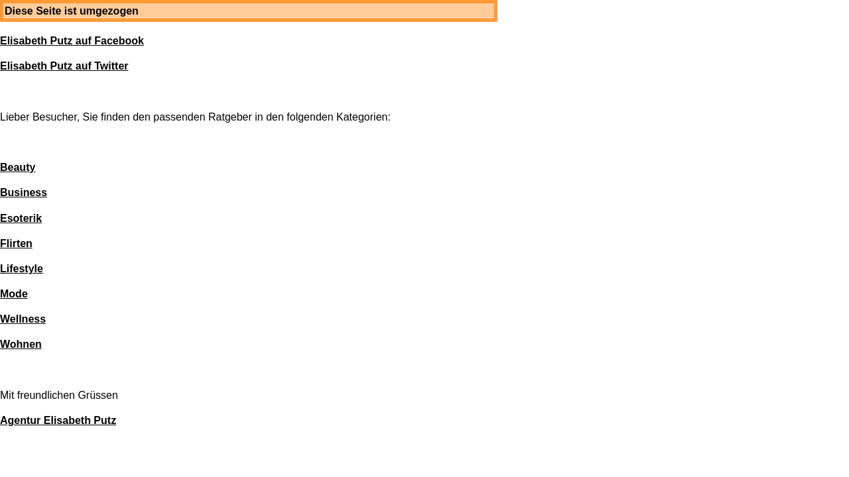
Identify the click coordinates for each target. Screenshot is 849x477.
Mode (14, 293)
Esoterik (21, 218)
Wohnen (21, 344)
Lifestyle (21, 268)
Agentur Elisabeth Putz (58, 420)
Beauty (17, 167)
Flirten (16, 243)
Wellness (23, 319)
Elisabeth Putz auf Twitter (64, 66)
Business (23, 192)
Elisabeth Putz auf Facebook (72, 40)
